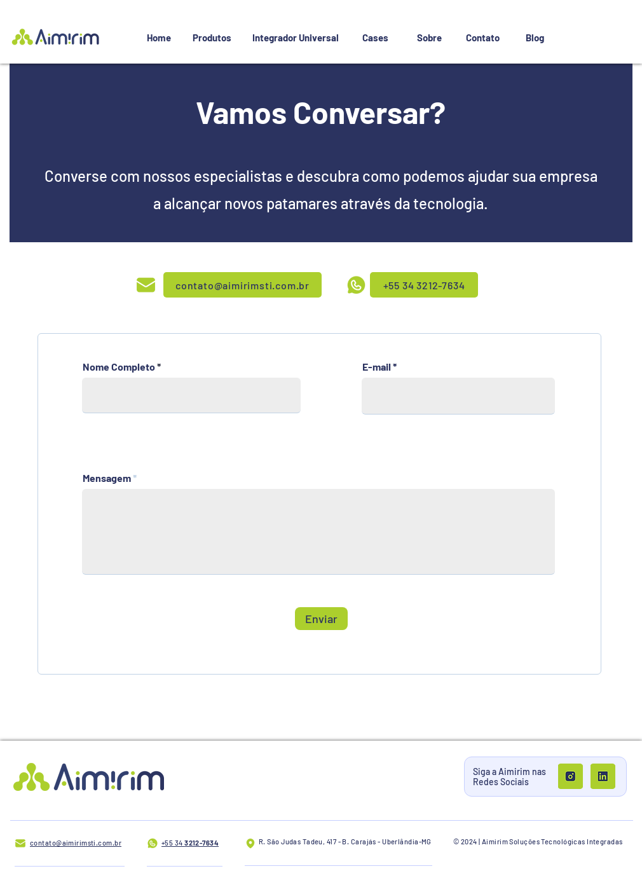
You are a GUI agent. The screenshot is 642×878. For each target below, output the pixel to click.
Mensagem (107, 478)
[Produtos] (212, 37)
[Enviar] (321, 618)
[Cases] (375, 37)
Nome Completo (119, 367)
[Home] (159, 37)
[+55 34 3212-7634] (424, 285)
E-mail (376, 367)
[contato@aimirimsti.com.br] (242, 285)
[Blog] (535, 37)
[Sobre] (429, 37)
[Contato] (482, 37)
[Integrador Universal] (295, 37)
